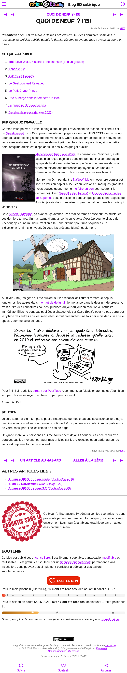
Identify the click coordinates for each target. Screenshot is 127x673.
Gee (122, 28)
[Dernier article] (121, 14)
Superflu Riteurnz (20, 214)
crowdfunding (110, 619)
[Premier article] (5, 14)
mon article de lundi (52, 302)
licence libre (42, 557)
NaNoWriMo (81, 179)
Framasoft (101, 648)
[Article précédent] (12, 14)
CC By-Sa (110, 645)
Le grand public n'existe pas (27, 105)
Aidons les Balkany (21, 76)
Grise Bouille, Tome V (73, 193)
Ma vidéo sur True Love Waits (55, 154)
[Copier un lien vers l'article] (106, 668)
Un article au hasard (40, 460)
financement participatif (75, 562)
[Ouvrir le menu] (4, 4)
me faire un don (83, 188)
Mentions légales (57, 651)
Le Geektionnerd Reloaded (26, 83)
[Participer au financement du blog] (63, 668)
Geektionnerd (15, 133)
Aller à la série (88, 460)
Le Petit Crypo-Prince (22, 90)
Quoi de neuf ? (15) (63, 14)
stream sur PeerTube (47, 390)
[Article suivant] (114, 14)
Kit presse (73, 651)
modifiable (109, 557)
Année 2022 (16, 69)
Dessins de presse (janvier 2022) (30, 112)
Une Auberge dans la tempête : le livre (34, 98)
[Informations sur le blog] (123, 4)
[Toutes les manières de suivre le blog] (21, 668)
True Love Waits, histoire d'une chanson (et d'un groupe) (46, 62)
